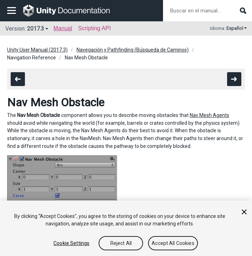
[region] (126, 228)
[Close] (244, 212)
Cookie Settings (71, 243)
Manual (62, 28)
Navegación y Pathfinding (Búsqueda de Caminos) (133, 50)
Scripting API (94, 28)
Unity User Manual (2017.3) (37, 50)
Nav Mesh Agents (209, 115)
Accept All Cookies (173, 243)
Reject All (121, 243)
